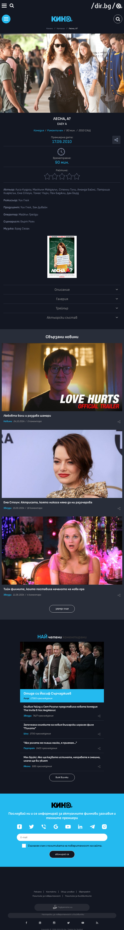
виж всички (62, 777)
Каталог (61, 28)
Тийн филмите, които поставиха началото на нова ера (43, 589)
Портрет (29, 748)
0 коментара (34, 421)
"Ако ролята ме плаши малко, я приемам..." (50, 743)
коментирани (75, 637)
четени (55, 637)
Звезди (7, 508)
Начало (49, 28)
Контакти (51, 891)
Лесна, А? (73, 28)
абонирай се (62, 854)
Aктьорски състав (62, 318)
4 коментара (34, 594)
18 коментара (34, 508)
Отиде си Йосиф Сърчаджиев (47, 693)
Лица (26, 698)
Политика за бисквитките (78, 896)
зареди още (62, 608)
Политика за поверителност (46, 896)
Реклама (38, 891)
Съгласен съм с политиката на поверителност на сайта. (65, 845)
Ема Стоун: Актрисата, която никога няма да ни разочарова (47, 502)
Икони (27, 766)
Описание (62, 290)
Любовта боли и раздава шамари (27, 416)
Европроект (84, 891)
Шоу (26, 733)
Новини (7, 421)
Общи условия (67, 891)
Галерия (62, 299)
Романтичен (55, 130)
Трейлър (62, 308)
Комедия (39, 130)
